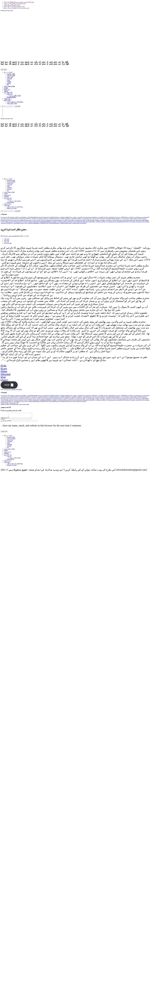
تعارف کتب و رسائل (122, 219)
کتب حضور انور (8, 92)
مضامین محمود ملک (71, 223)
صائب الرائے (125, 222)
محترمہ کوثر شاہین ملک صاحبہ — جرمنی (15, 3)
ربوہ (64, 220)
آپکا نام (3, 420)
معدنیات (65, 223)
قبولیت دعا (33, 222)
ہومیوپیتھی (3, 223)
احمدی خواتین (128, 217)
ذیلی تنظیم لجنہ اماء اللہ (70, 220)
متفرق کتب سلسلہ (12, 103)
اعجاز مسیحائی (59, 217)
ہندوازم (7, 223)
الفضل (52, 217)
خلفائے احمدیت (129, 220)
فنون (46, 222)
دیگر (8, 85)
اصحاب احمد (91, 217)
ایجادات (17, 217)
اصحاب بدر (78, 217)
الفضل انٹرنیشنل (11, 75)
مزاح (80, 223)
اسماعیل (9, 83)
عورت (63, 222)
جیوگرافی (87, 219)
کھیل (17, 223)
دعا (116, 220)
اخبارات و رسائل (8, 72)
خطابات (6, 88)
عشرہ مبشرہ (88, 222)
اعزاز (55, 217)
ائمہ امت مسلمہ (141, 217)
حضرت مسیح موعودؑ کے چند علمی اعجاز (14, 6)
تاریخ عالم (136, 219)
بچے (3, 217)
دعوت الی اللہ (112, 220)
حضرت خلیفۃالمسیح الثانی (56, 219)
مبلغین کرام (14, 222)
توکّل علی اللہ (106, 219)
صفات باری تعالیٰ (106, 222)
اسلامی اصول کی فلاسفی (105, 217)
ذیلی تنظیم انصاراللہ (92, 220)
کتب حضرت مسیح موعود (23, 223)
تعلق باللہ (115, 219)
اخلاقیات (123, 217)
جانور (95, 219)
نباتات (54, 223)
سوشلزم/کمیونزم (53, 220)
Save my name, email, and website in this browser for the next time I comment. (42, 427)
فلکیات (48, 222)
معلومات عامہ (60, 223)
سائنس (58, 220)
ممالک (56, 223)
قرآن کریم (28, 222)
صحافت (121, 222)
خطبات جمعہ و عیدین (9, 86)
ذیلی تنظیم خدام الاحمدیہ (82, 220)
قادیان (44, 222)
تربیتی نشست (7, 89)
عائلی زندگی (95, 222)
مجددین (9, 222)
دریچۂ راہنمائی (7, 99)
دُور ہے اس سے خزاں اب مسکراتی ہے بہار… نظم (16, 8)
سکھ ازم (47, 220)
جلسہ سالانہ (91, 219)
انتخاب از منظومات (26, 217)
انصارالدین (9, 78)
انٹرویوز (20, 217)
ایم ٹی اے (14, 217)
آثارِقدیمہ (147, 217)
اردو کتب (9, 94)
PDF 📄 (9, 385)
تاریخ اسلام (141, 219)
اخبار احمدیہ (10, 77)
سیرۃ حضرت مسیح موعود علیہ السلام (29, 220)
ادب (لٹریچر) (117, 217)
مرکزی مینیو (3, 69)
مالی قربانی (23, 222)
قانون (42, 222)
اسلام (112, 217)
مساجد (77, 223)
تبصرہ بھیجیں (11, 236)
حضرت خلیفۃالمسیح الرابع (28, 219)
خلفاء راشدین (135, 220)
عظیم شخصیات (82, 222)
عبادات (92, 222)
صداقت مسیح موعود (115, 222)
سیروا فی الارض (41, 220)
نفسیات (51, 223)
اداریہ (121, 217)
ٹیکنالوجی (34, 223)
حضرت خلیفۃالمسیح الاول (79, 219)
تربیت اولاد (129, 219)
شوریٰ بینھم (136, 222)
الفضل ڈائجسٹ (11, 74)
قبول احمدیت (38, 222)
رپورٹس (61, 220)
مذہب (82, 223)
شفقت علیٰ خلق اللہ (143, 222)
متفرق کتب (7, 100)
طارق (8, 80)
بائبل (11, 217)
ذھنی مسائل (99, 220)
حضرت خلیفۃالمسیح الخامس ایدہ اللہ (42, 219)
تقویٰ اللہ (111, 219)
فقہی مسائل (52, 222)
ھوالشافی (9, 82)
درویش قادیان (120, 220)
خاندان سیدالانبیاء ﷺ (17, 219)
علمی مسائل (67, 222)
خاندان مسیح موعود (8, 219)
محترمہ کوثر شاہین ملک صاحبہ (12, 5)
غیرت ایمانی (56, 222)
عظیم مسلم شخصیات (74, 222)
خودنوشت (124, 220)
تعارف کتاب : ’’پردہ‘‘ (15, 96)
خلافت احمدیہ (141, 220)
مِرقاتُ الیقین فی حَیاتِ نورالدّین (15, 102)
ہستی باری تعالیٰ (12, 223)
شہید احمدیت (130, 222)
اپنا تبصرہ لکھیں (5, 419)
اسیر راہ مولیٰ (97, 217)
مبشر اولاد (18, 222)
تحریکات (132, 219)
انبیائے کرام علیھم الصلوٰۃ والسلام (37, 217)
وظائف (37, 223)
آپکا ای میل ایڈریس (6, 422)
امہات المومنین (48, 217)
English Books (11, 97)
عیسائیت (60, 222)
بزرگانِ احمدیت (7, 217)
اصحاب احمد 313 (85, 217)
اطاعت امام (65, 217)
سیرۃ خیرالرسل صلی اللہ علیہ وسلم (12, 220)
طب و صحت (100, 222)
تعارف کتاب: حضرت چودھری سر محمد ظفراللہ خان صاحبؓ (19, 2)
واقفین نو (41, 223)
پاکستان (30, 223)
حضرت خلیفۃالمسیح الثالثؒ (67, 219)
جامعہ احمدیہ (100, 219)
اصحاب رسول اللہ (72, 217)
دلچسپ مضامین (105, 220)
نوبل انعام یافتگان (46, 223)
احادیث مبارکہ (134, 217)
